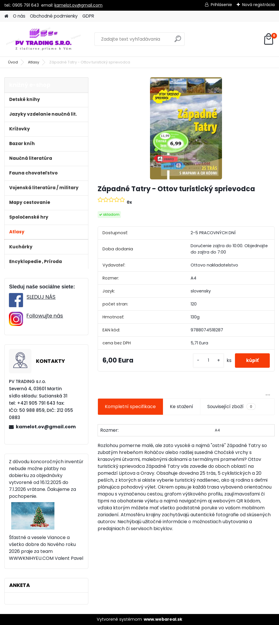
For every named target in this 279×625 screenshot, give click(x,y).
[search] (177, 41)
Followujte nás (44, 315)
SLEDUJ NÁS (41, 297)
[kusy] (207, 360)
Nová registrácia (258, 4)
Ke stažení (181, 406)
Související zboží (231, 406)
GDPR (88, 16)
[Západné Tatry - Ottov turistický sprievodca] (186, 128)
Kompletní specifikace (130, 406)
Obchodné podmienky (54, 16)
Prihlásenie (221, 4)
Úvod (13, 62)
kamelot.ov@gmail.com (78, 5)
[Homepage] (6, 16)
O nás (19, 16)
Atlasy (33, 62)
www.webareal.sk (163, 619)
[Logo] (43, 39)
